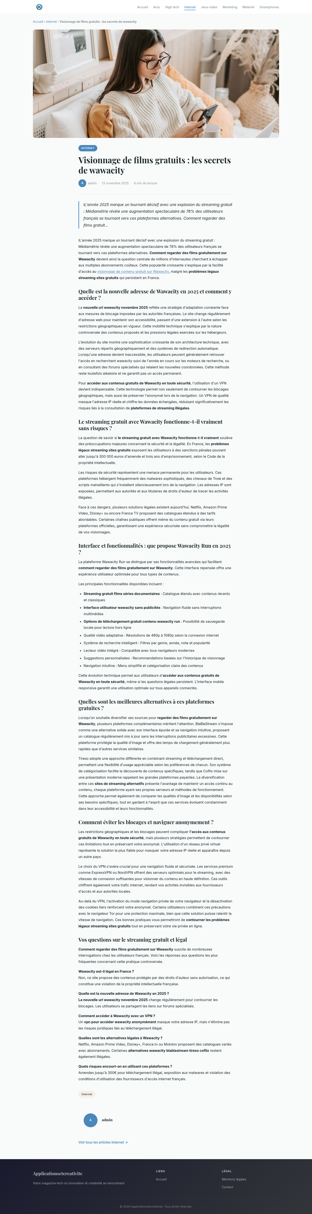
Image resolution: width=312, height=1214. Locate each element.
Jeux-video (209, 7)
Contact (227, 1187)
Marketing (230, 7)
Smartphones (269, 7)
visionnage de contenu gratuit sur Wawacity (133, 271)
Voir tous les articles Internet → (103, 1142)
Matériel (248, 7)
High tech (172, 7)
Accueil (142, 7)
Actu (156, 7)
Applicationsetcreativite (57, 1173)
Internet (190, 7)
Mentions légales (234, 1179)
